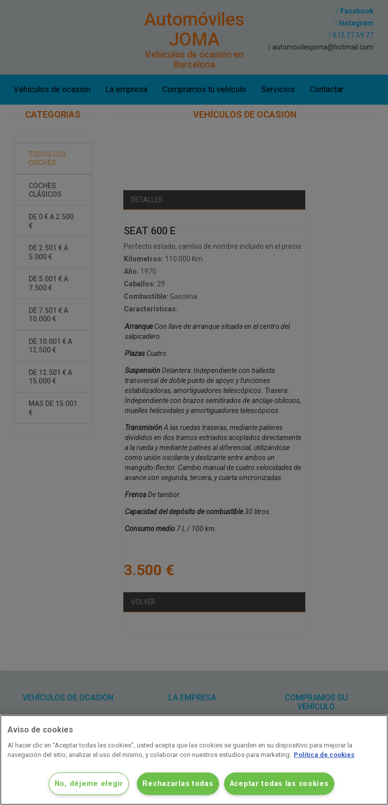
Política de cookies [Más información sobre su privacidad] (324, 754)
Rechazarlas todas (177, 783)
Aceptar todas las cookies (279, 783)
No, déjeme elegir (89, 783)
